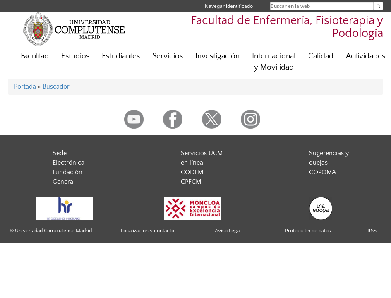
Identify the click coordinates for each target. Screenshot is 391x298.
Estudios (75, 56)
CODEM (192, 172)
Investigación (217, 56)
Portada (25, 86)
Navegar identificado (229, 6)
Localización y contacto (147, 230)
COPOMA (322, 172)
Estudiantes (121, 56)
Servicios (167, 56)
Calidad (320, 56)
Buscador (56, 86)
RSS (372, 230)
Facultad (35, 56)
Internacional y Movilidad (274, 62)
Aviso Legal (228, 230)
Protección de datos (308, 230)
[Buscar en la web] (378, 6)
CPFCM (191, 181)
